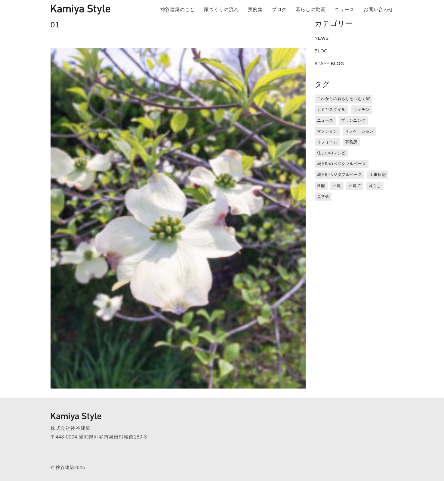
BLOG (321, 50)
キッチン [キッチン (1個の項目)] (361, 109)
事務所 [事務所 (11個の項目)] (351, 142)
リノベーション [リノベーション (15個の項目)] (359, 131)
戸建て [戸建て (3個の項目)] (355, 185)
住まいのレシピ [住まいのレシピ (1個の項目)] (331, 153)
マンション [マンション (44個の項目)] (327, 131)
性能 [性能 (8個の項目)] (321, 185)
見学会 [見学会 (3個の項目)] (323, 196)
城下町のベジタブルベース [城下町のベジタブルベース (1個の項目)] (341, 163)
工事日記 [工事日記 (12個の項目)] (378, 174)
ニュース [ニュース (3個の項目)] (325, 120)
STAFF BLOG (329, 63)
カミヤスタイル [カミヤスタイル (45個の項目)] (331, 109)
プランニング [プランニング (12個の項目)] (353, 120)
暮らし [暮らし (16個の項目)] (375, 185)
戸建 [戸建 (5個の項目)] (337, 185)
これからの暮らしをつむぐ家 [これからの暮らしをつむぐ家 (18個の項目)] (343, 98)
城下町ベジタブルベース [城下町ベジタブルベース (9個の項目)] (339, 174)
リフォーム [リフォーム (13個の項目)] (327, 142)
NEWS (322, 38)
